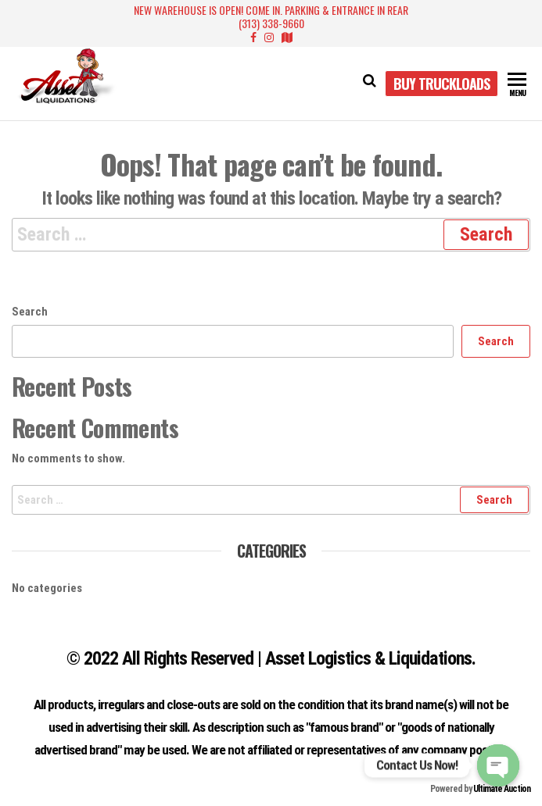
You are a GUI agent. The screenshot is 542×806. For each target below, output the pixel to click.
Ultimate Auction (501, 788)
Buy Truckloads (441, 83)
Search (30, 312)
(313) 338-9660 (271, 23)
